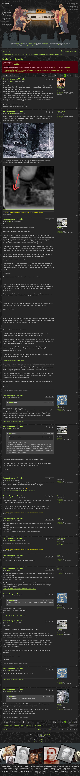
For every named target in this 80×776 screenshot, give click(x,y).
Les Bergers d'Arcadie (13, 59)
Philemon (59, 227)
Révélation (14, 771)
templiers (58, 44)
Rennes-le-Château (63, 766)
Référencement (24, 768)
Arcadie (21, 771)
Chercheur (67, 769)
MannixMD (42, 735)
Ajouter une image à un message (51, 70)
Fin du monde (5, 771)
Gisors (74, 769)
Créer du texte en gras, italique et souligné (14, 69)
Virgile (58, 406)
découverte (45, 43)
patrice (58, 478)
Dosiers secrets (64, 771)
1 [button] (55, 75)
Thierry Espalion (61, 111)
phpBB (35, 738)
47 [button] (59, 75)
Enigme (46, 768)
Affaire (56, 771)
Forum (59, 768)
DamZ (32, 768)
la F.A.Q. (56, 67)
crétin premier (60, 87)
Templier (50, 771)
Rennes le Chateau (31, 43)
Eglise (16, 768)
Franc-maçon (67, 768)
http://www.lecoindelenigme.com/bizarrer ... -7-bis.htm (19, 490)
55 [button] (74, 75)
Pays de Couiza (6, 766)
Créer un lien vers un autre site (34, 70)
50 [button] (67, 75)
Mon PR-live (74, 771)
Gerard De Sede (58, 769)
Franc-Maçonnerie (17, 769)
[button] (49, 75)
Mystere (37, 771)
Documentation (47, 769)
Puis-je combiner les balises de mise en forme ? (58, 69)
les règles (16, 63)
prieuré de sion (66, 44)
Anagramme (38, 769)
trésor (34, 44)
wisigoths (18, 46)
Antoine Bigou (29, 771)
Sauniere (53, 768)
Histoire (44, 771)
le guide (68, 67)
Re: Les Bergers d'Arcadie (14, 79)
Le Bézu (26, 766)
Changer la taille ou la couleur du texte (35, 69)
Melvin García (46, 734)
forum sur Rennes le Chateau (29, 46)
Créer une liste (21, 70)
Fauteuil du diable (8, 768)
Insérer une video (65, 70)
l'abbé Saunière (19, 43)
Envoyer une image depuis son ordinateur (13, 71)
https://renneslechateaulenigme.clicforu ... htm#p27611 (19, 588)
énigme (64, 46)
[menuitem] (5, 51)
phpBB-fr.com (42, 740)
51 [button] (70, 75)
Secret (74, 768)
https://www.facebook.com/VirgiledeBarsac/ (14, 421)
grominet (59, 704)
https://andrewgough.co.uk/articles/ (13, 360)
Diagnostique (7, 769)
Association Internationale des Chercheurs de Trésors (43, 766)
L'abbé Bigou (74, 766)
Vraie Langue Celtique (44, 773)
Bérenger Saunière (28, 769)
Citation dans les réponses (10, 70)
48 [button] (62, 75)
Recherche (38, 768)
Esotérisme (33, 773)
